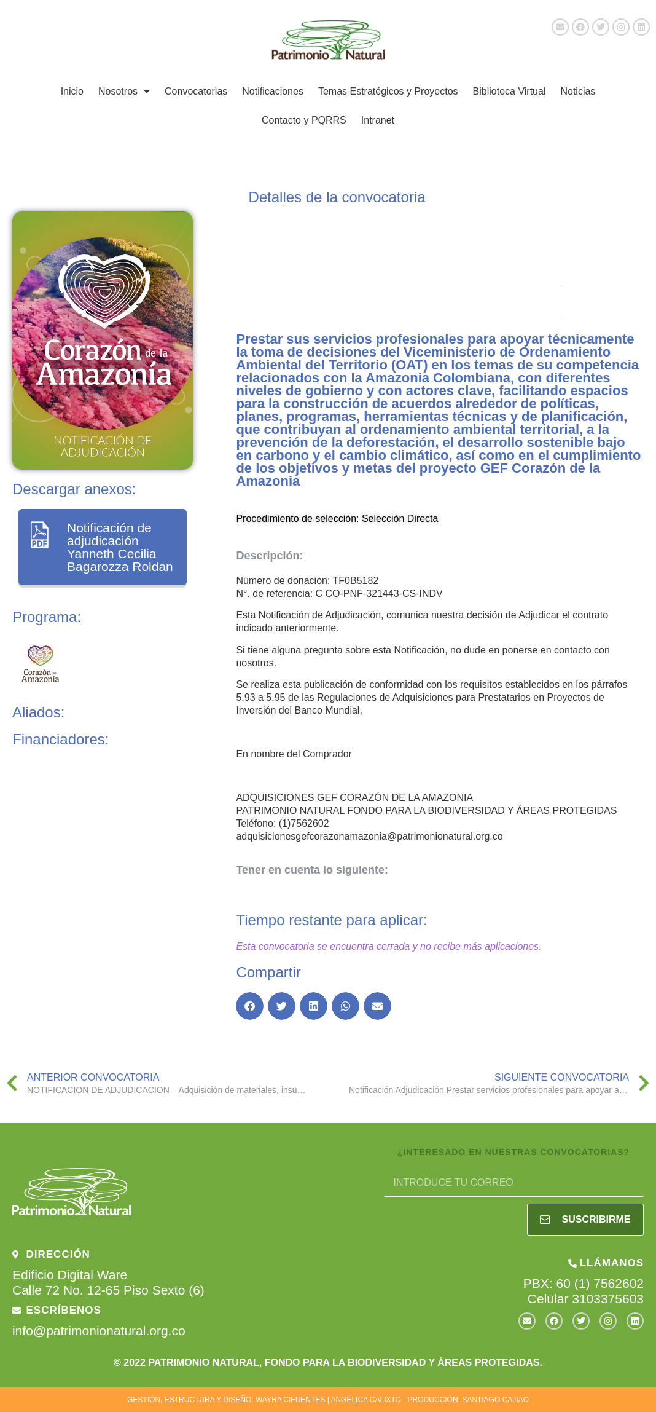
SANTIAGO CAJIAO (495, 1399)
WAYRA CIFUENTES (290, 1399)
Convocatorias (196, 91)
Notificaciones (272, 91)
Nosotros (124, 91)
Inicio (72, 91)
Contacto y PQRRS (304, 120)
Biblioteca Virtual (509, 91)
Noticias (577, 91)
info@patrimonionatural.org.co (98, 1330)
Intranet (377, 120)
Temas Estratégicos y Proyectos (388, 91)
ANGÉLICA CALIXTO (365, 1399)
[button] (250, 1006)
